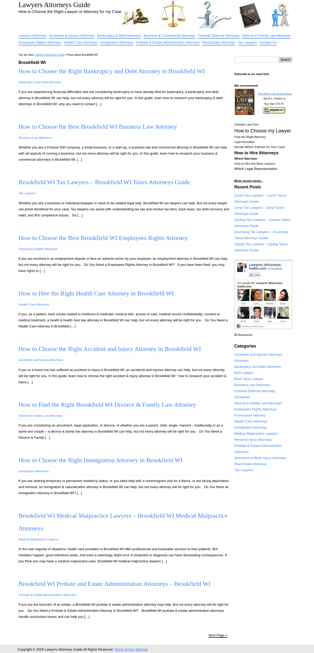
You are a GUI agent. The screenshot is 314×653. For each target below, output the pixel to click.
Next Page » (217, 635)
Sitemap (141, 649)
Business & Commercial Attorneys (169, 36)
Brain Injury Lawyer (248, 379)
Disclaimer (242, 397)
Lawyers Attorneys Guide (54, 5)
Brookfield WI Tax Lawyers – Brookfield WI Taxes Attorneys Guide (104, 182)
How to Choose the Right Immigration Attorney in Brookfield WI (100, 460)
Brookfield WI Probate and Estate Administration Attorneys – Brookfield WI (114, 583)
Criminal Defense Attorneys (219, 36)
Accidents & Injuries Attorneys (71, 36)
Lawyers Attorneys (32, 36)
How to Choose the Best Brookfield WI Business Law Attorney (97, 126)
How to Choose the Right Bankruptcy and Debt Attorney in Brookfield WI (111, 71)
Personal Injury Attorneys (253, 440)
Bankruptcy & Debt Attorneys (119, 36)
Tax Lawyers (247, 42)
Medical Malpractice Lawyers (39, 539)
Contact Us (268, 42)
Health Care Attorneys (81, 42)
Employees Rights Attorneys (39, 42)
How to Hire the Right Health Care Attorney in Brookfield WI (96, 293)
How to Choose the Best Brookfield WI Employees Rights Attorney (103, 237)
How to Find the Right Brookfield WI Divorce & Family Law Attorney (107, 404)
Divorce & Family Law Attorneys (266, 36)
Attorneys (241, 361)
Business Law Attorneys (35, 137)
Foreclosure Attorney (249, 415)
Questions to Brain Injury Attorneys (260, 458)
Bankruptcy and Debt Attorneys (40, 82)
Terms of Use (124, 649)
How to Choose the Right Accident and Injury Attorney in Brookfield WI (109, 348)
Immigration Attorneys (117, 42)
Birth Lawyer (243, 373)
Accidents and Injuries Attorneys (41, 360)
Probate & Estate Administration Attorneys (167, 42)
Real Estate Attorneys (218, 42)
